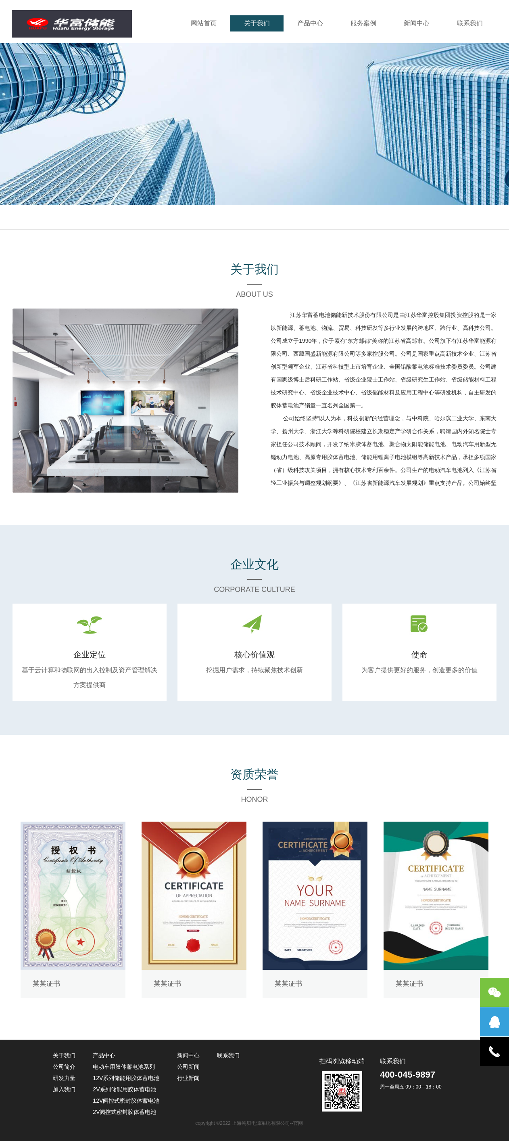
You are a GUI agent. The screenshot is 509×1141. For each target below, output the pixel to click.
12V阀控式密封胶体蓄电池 (126, 1100)
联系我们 (470, 23)
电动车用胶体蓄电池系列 (124, 1066)
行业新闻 (188, 1078)
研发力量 (64, 1078)
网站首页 (204, 23)
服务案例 (363, 23)
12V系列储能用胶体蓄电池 (126, 1078)
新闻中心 (417, 23)
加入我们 (64, 1089)
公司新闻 (188, 1066)
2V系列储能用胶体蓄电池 (124, 1089)
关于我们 (257, 23)
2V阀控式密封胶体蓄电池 (124, 1112)
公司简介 (64, 1066)
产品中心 (310, 23)
